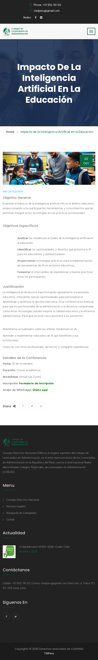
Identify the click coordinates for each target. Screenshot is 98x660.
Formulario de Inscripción (36, 383)
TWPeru (49, 653)
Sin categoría (13, 191)
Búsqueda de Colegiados (21, 513)
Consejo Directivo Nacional (22, 500)
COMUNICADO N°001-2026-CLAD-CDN (44, 547)
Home (10, 132)
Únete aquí (40, 390)
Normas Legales (16, 506)
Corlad (10, 519)
